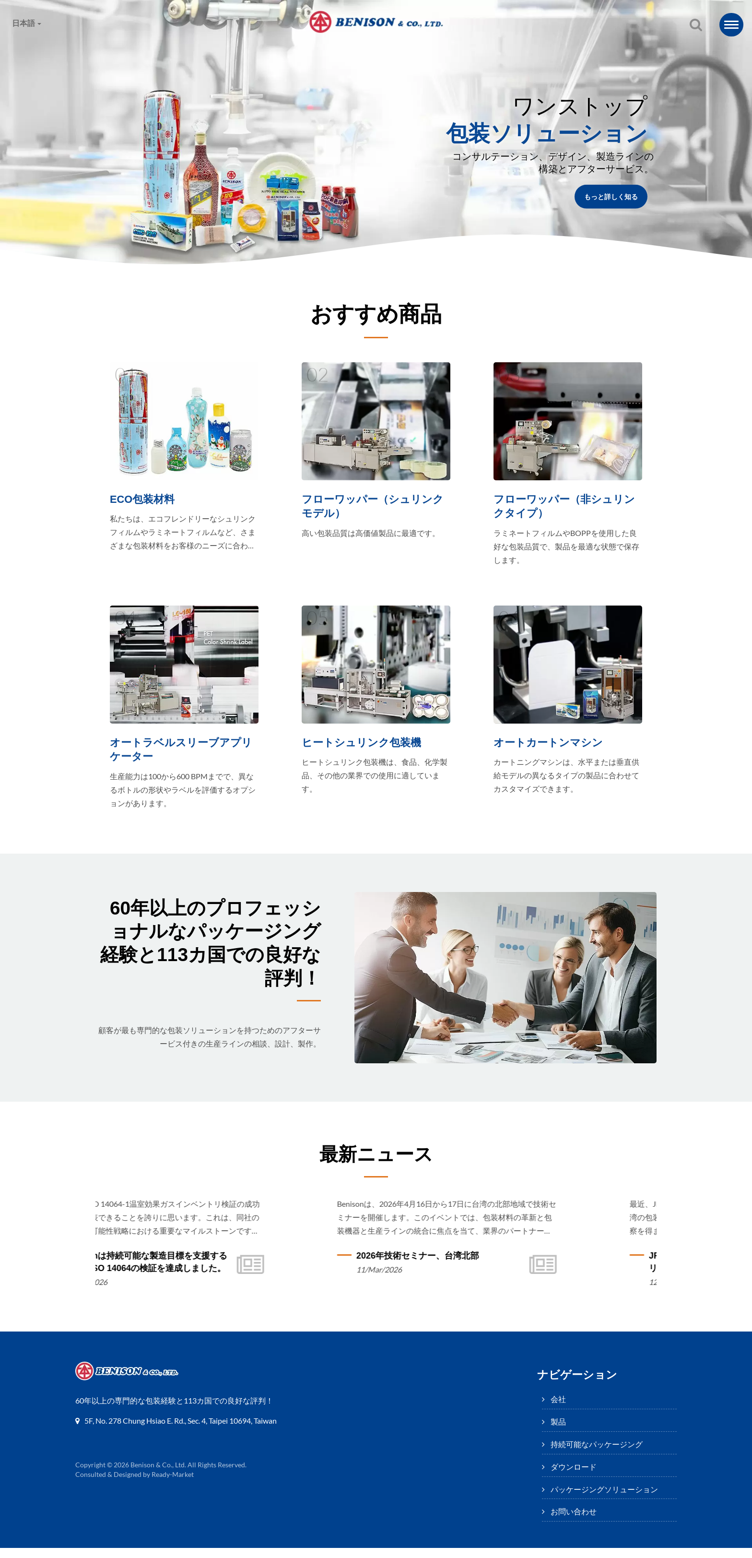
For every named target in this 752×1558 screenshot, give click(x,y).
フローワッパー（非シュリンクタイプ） (567, 506)
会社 (133, 55)
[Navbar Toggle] (731, 24)
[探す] (696, 25)
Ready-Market (174, 1484)
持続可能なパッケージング (273, 55)
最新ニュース (376, 1163)
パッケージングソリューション (491, 55)
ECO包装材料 (144, 499)
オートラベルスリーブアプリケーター (184, 754)
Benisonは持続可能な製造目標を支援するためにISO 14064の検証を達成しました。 (221, 1272)
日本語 (27, 23)
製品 (184, 55)
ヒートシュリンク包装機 (364, 747)
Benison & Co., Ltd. (158, 1475)
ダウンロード (378, 55)
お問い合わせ (603, 55)
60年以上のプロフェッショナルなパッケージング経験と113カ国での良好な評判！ (210, 959)
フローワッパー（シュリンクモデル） (376, 506)
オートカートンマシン (551, 747)
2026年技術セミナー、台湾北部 (493, 1266)
